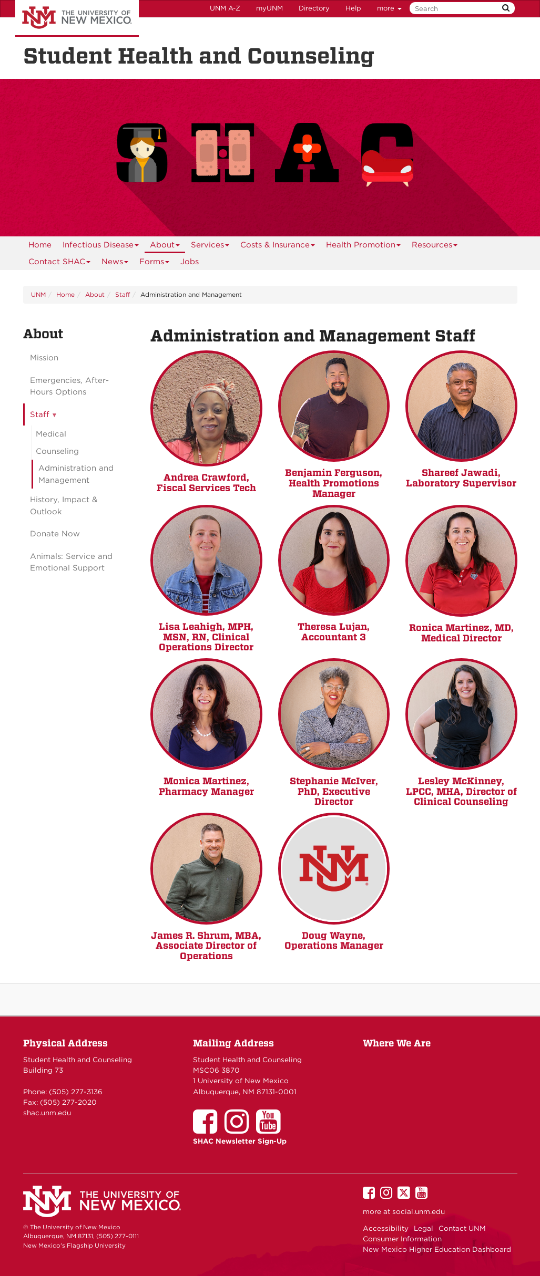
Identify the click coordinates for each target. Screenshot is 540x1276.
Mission (44, 357)
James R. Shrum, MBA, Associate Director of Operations (206, 946)
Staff (122, 294)
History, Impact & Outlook (63, 505)
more (389, 8)
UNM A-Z (225, 8)
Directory (314, 8)
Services (210, 246)
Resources (435, 246)
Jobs (189, 261)
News (115, 263)
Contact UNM (462, 1228)
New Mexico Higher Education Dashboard (437, 1249)
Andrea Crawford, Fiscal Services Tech (206, 482)
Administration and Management (76, 474)
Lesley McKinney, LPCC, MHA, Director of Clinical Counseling (461, 791)
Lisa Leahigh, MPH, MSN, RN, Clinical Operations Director (206, 637)
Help (353, 8)
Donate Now (55, 533)
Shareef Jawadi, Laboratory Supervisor (461, 478)
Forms (154, 263)
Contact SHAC (59, 263)
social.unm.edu (418, 1211)
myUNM (269, 8)
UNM (38, 294)
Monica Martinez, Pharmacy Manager (206, 786)
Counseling (57, 451)
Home (40, 245)
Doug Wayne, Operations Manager (333, 940)
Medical (51, 434)
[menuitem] (40, 244)
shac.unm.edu (47, 1112)
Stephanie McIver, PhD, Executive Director (334, 791)
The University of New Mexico (77, 18)
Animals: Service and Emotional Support (71, 562)
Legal (423, 1228)
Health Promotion (363, 246)
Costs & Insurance (277, 246)
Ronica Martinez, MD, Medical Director (461, 633)
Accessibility (386, 1228)
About (165, 246)
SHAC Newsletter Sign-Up (240, 1141)
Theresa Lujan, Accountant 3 (334, 631)
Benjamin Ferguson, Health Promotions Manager (333, 483)
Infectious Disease (101, 246)
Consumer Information (402, 1238)
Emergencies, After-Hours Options (69, 386)
